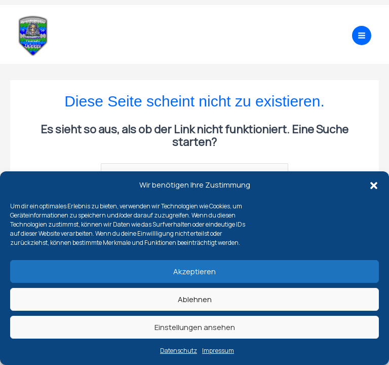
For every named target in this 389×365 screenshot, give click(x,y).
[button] (374, 185)
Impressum (218, 350)
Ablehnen (195, 299)
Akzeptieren (194, 271)
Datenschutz (178, 350)
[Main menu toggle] (361, 35)
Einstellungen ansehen (194, 327)
